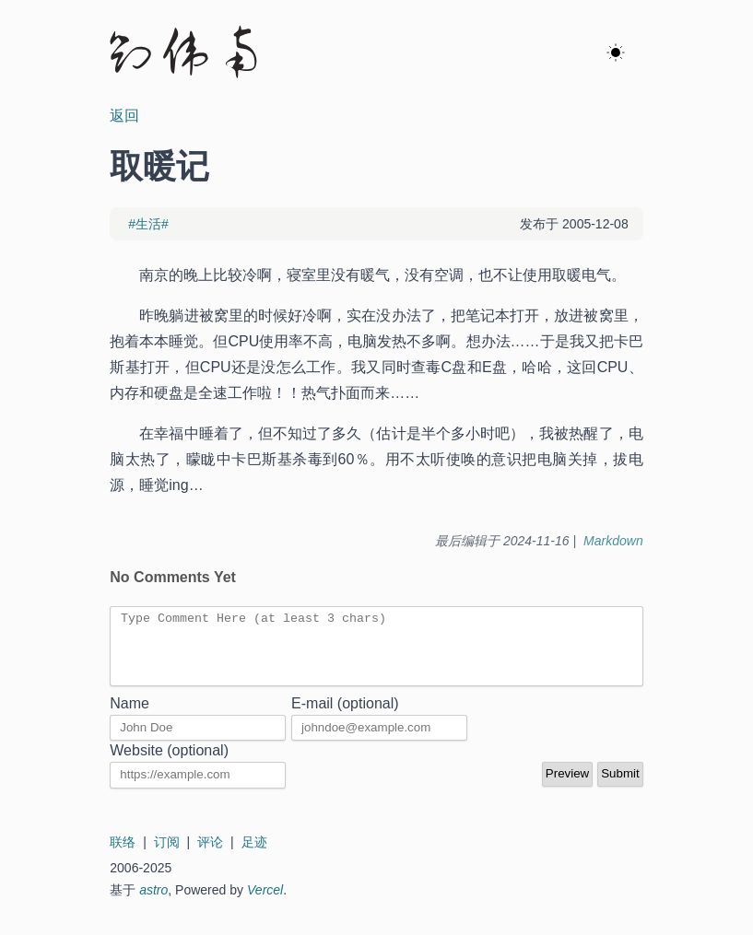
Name (129, 717)
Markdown (613, 540)
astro (153, 903)
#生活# (148, 223)
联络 (122, 855)
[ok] (615, 53)
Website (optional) (169, 764)
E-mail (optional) (344, 717)
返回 (124, 115)
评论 (210, 855)
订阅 (167, 855)
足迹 (254, 855)
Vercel (265, 903)
